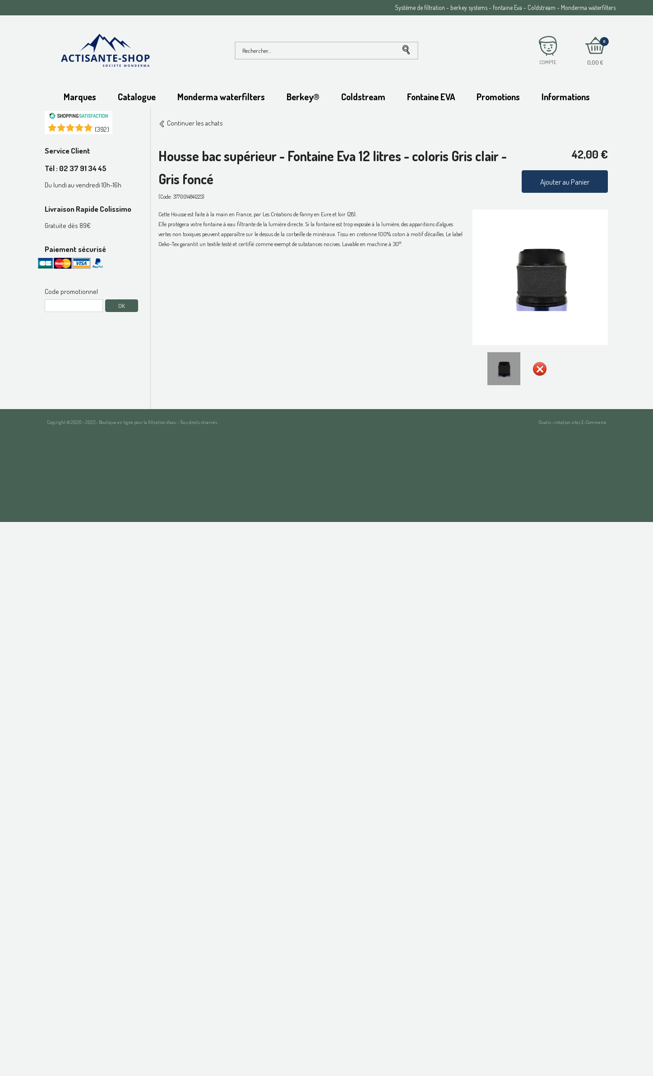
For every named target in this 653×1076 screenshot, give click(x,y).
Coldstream (363, 96)
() (102, 129)
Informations (566, 96)
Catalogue (137, 96)
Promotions (498, 96)
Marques (80, 96)
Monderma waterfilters (221, 96)
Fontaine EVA (431, 96)
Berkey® (303, 96)
